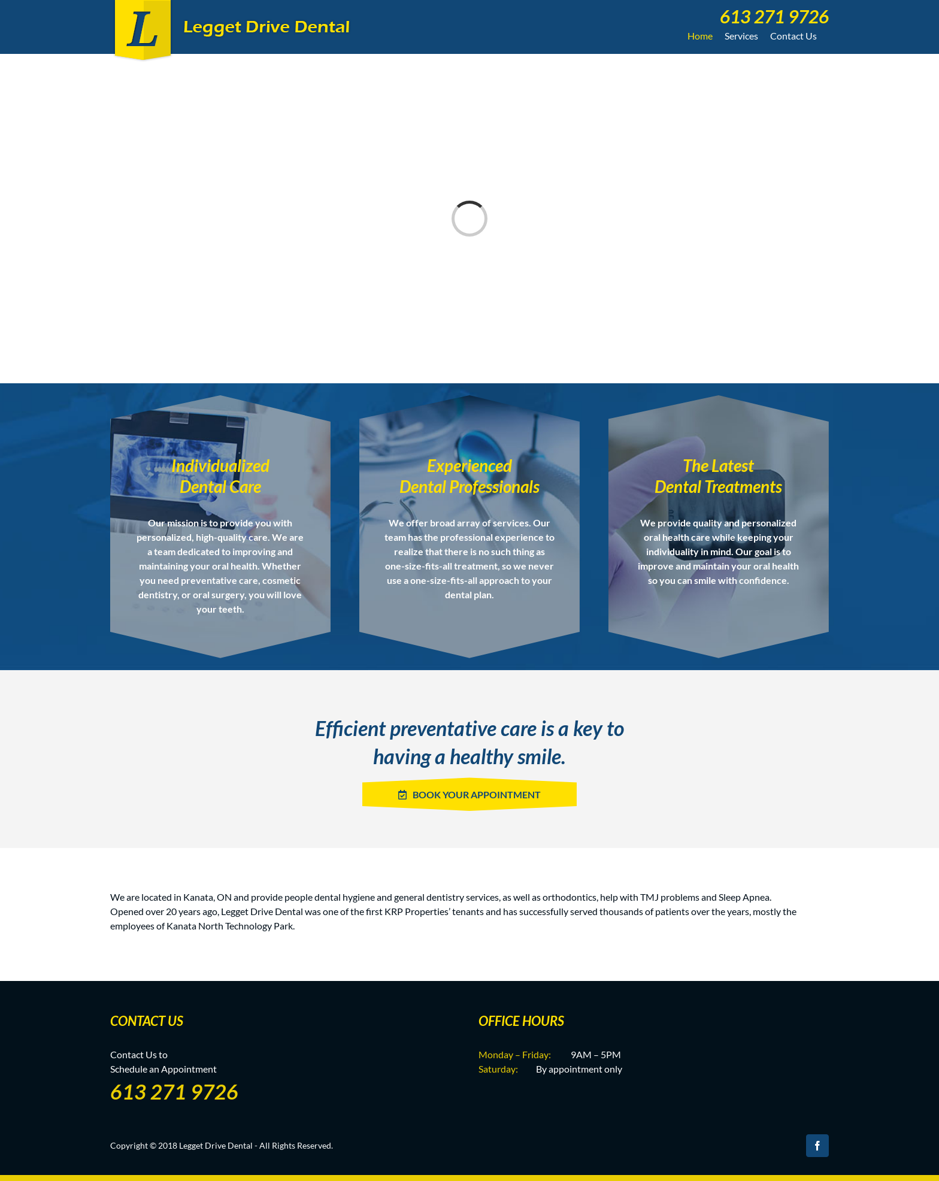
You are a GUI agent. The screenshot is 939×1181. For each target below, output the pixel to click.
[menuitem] (770, 14)
